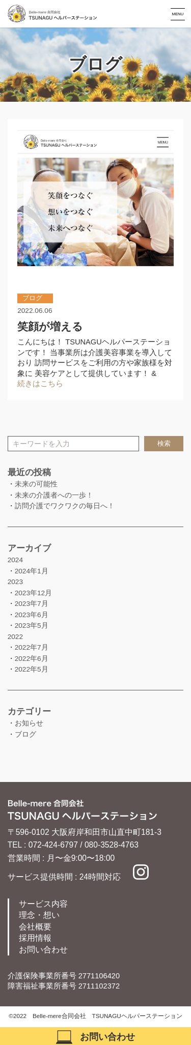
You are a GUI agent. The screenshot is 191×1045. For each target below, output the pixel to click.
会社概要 (35, 926)
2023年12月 (33, 593)
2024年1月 (31, 571)
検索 (164, 443)
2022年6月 (31, 658)
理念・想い (39, 915)
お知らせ (29, 723)
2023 (15, 582)
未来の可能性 (36, 484)
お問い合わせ (43, 949)
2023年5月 (31, 625)
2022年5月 (31, 669)
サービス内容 (43, 903)
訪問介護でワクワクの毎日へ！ (65, 506)
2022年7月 (31, 647)
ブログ (25, 734)
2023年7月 (31, 603)
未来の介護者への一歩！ (54, 495)
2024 (15, 560)
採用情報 (35, 938)
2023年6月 (31, 615)
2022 (15, 637)
